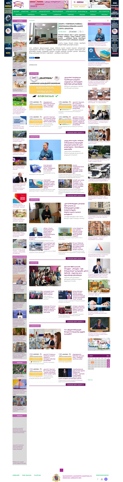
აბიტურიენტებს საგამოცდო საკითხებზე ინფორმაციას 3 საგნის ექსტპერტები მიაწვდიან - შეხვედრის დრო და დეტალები (98, 64)
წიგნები (93, 14)
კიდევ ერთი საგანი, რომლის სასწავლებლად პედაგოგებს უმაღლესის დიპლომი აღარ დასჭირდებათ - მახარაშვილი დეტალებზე (98, 44)
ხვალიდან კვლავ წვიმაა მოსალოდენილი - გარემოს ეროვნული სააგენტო (19, 140)
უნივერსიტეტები (57, 11)
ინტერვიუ (44, 14)
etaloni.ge (90, 379)
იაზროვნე (71, 14)
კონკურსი (104, 14)
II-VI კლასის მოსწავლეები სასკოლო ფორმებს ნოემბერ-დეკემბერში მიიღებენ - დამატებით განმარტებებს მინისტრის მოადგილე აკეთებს (98, 276)
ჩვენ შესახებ (26, 475)
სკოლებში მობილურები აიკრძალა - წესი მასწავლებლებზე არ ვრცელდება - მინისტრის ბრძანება (98, 198)
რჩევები (82, 14)
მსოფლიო (93, 11)
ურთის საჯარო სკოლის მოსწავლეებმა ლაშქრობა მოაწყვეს (18, 376)
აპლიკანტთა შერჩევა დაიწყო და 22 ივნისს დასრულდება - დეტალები (19, 79)
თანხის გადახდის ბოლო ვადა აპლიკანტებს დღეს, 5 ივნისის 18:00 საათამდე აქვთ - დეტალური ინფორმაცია (99, 217)
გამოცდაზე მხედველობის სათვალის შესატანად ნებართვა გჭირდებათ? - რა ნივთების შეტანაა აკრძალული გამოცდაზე (98, 122)
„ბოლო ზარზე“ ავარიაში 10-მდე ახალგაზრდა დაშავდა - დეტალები (19, 168)
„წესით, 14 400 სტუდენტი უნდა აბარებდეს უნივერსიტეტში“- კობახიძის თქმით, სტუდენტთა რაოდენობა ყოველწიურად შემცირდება (19, 270)
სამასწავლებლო (44, 11)
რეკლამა (37, 475)
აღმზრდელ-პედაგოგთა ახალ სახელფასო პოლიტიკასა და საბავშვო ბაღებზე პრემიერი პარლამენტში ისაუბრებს (98, 334)
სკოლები (34, 11)
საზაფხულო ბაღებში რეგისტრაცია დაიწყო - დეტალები (18, 49)
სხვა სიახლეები (104, 11)
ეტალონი (18, 14)
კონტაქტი (15, 475)
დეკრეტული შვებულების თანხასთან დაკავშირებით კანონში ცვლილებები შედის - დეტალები (97, 313)
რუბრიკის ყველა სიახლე (75, 132)
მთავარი (16, 11)
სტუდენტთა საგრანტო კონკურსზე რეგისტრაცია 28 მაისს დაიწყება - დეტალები (19, 206)
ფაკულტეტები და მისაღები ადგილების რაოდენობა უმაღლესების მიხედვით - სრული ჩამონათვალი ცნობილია (19, 305)
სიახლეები (24, 11)
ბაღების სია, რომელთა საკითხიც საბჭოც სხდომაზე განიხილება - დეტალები (19, 220)
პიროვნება (31, 14)
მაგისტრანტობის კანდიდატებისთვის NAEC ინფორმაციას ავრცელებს (18, 127)
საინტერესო (57, 14)
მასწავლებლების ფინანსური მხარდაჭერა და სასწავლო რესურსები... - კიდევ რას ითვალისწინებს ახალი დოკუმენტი (98, 238)
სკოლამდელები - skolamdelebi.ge (76, 11)
